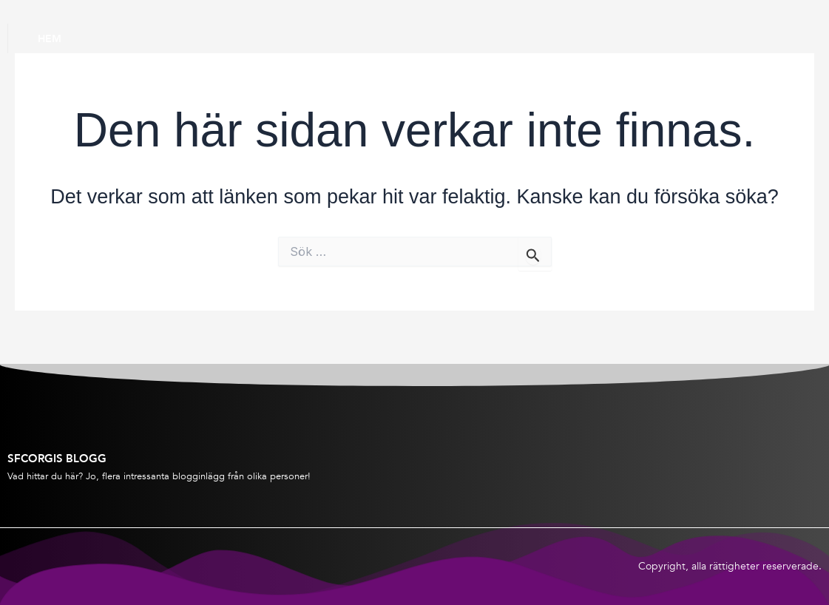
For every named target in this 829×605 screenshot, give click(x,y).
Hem (49, 38)
